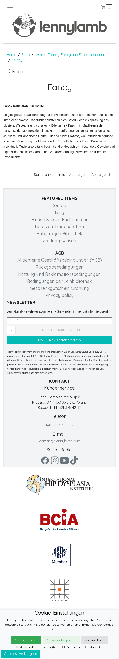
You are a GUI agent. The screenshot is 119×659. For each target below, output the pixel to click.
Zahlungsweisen (59, 240)
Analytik (47, 647)
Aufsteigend (79, 174)
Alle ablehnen (94, 640)
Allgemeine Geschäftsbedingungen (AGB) (59, 260)
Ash (39, 54)
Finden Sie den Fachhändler (60, 219)
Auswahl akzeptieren (61, 640)
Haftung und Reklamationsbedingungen (59, 274)
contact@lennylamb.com (59, 441)
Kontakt (59, 205)
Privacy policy (59, 295)
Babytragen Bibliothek (59, 233)
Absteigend (100, 174)
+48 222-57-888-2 (59, 425)
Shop (26, 54)
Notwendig (26, 647)
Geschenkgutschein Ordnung (59, 288)
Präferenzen (70, 647)
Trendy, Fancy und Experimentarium (77, 54)
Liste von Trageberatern (59, 226)
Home (11, 54)
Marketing (94, 647)
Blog (59, 212)
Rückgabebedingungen (60, 267)
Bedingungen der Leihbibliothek (59, 281)
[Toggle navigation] (33, 6)
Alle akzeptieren (26, 640)
